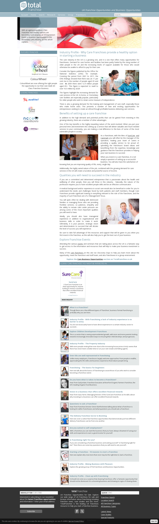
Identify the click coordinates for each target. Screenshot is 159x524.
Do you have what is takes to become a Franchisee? (93, 379)
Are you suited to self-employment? (86, 428)
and (137, 135)
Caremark (104, 138)
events (80, 244)
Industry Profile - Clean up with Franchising (89, 476)
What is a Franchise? (79, 307)
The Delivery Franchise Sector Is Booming (88, 416)
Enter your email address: (45, 501)
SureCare (131, 135)
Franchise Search (108, 497)
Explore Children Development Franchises (88, 331)
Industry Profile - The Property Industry (87, 343)
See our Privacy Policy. (76, 521)
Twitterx (82, 511)
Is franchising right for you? (82, 440)
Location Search (107, 500)
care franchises (77, 253)
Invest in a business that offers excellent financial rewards (96, 392)
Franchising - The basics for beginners (87, 367)
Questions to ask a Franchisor (83, 404)
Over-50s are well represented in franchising (90, 355)
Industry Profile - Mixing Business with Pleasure (91, 464)
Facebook (77, 511)
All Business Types (108, 506)
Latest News (106, 511)
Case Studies (106, 514)
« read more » (73, 295)
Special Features (107, 517)
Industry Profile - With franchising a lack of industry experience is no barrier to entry (101, 320)
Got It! (154, 521)
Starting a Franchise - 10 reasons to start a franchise (94, 452)
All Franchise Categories (110, 503)
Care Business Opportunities (90, 259)
